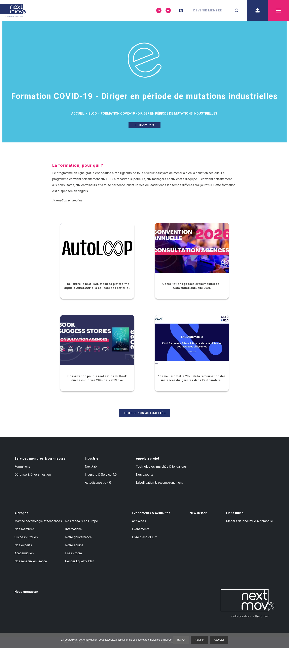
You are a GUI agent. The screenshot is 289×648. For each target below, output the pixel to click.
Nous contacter (26, 592)
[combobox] (236, 10)
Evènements (140, 529)
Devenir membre (207, 10)
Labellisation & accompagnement (159, 482)
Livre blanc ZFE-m (144, 537)
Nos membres (24, 529)
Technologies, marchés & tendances (161, 466)
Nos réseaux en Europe (81, 521)
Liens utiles (235, 513)
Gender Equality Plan (79, 561)
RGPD (181, 639)
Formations (22, 466)
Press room (73, 553)
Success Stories (26, 537)
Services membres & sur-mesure (40, 458)
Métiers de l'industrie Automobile (249, 521)
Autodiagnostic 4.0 (98, 482)
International (73, 529)
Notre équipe (74, 545)
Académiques (24, 553)
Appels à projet (147, 458)
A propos (21, 513)
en (181, 10)
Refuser (199, 639)
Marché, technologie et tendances (38, 521)
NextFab (91, 466)
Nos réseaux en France (30, 561)
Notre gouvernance (78, 537)
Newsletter (198, 513)
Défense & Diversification (32, 474)
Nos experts (144, 474)
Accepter (219, 639)
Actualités (139, 521)
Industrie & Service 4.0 (101, 474)
